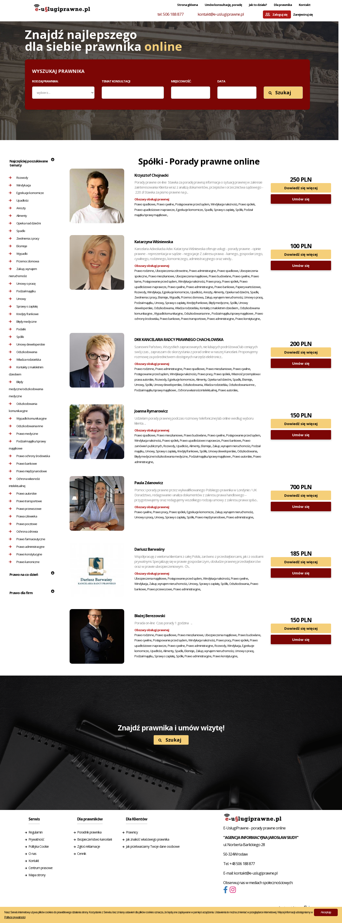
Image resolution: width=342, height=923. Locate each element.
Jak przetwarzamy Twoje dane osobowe (153, 846)
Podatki (17, 329)
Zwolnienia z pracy (24, 238)
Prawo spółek (246, 204)
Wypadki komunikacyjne (28, 418)
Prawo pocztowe (23, 524)
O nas (32, 853)
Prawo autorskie (23, 493)
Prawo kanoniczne (24, 562)
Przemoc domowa (24, 261)
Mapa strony (36, 875)
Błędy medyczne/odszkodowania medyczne (26, 389)
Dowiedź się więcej (301, 187)
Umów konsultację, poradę (223, 5)
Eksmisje (18, 246)
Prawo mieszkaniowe (161, 276)
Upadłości (18, 200)
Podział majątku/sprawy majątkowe (27, 444)
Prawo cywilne (165, 204)
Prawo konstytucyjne (25, 554)
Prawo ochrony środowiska (29, 456)
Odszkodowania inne (26, 426)
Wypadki (18, 253)
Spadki (17, 231)
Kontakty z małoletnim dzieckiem (26, 370)
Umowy (17, 299)
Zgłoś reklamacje (88, 846)
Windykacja (20, 185)
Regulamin (35, 832)
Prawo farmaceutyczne (27, 539)
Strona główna (187, 5)
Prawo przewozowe (25, 508)
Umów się (300, 199)
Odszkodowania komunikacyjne (23, 407)
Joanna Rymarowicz (151, 411)
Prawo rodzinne (144, 271)
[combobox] (133, 92)
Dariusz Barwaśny (149, 549)
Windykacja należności (224, 204)
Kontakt (304, 5)
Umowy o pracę (22, 283)
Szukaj (280, 92)
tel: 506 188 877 (170, 14)
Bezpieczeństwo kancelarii (94, 839)
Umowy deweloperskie (27, 344)
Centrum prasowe (40, 868)
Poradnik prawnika (89, 832)
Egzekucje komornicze (26, 193)
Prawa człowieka (23, 516)
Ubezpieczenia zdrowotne (171, 271)
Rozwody (18, 177)
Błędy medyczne (23, 321)
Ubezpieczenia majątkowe (191, 276)
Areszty (17, 208)
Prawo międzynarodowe (28, 471)
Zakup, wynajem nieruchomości (23, 272)
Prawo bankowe (23, 463)
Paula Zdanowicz (148, 482)
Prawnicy (132, 832)
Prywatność (36, 839)
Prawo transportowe (25, 501)
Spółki (16, 337)
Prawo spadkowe (144, 204)
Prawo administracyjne (26, 546)
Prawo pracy (213, 281)
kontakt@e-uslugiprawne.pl (221, 14)
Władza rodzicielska (25, 359)
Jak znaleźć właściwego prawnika (147, 839)
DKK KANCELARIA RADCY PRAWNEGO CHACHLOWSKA (178, 339)
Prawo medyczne (23, 433)
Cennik (81, 853)
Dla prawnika (283, 5)
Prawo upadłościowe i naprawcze (154, 210)
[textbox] (106, 92)
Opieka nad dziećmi (25, 223)
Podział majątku (22, 291)
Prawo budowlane (220, 276)
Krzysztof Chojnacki (151, 175)
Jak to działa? (258, 5)
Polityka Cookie (38, 846)
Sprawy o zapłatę (23, 306)
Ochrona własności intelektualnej (24, 482)
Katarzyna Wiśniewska (153, 241)
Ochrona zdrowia (23, 531)
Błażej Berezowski (149, 615)
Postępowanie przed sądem (192, 204)
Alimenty (18, 215)
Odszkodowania (23, 352)
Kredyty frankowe (23, 314)
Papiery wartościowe (248, 287)
